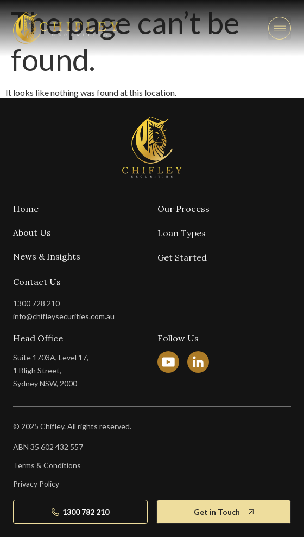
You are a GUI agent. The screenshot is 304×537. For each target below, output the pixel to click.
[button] (279, 28)
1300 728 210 (36, 303)
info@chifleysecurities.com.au (64, 316)
